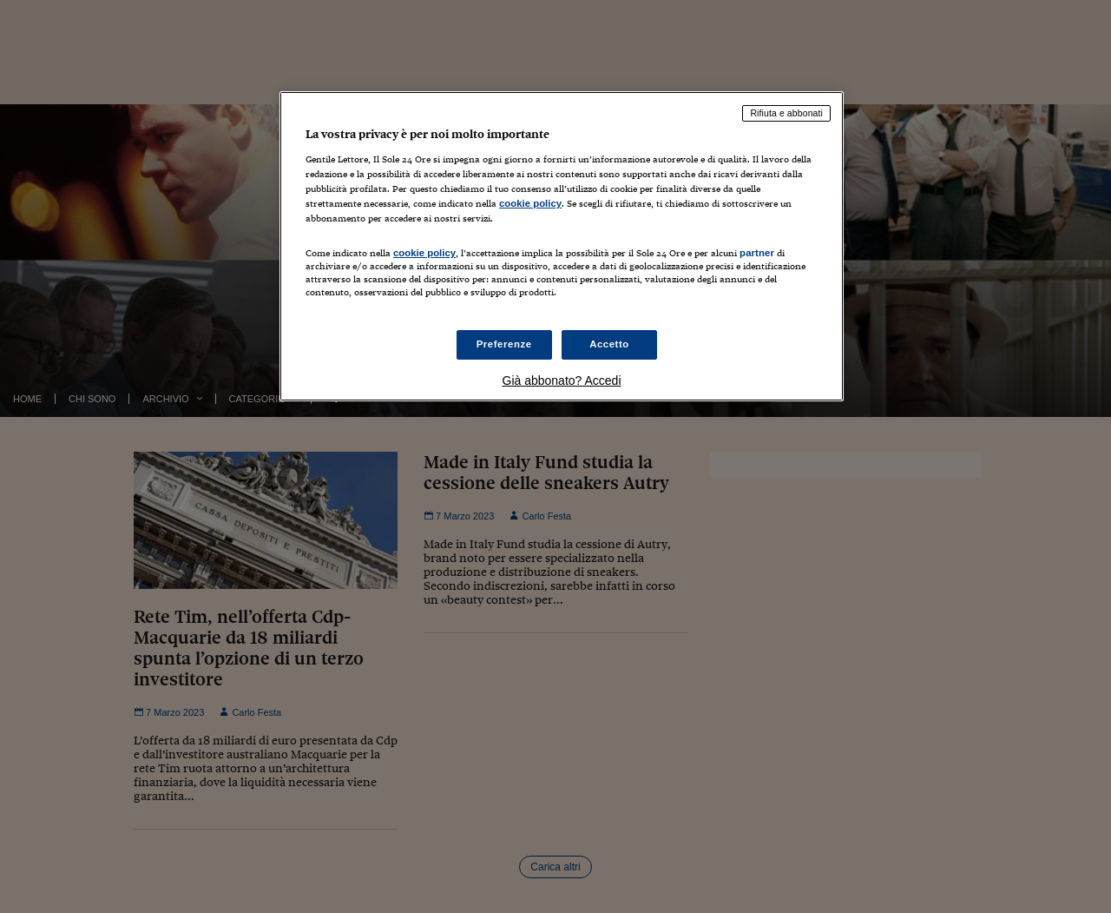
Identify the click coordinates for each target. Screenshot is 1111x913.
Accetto (609, 344)
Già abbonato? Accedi (562, 380)
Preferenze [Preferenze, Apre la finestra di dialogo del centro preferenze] (504, 344)
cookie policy (530, 203)
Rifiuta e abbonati (786, 113)
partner (757, 253)
